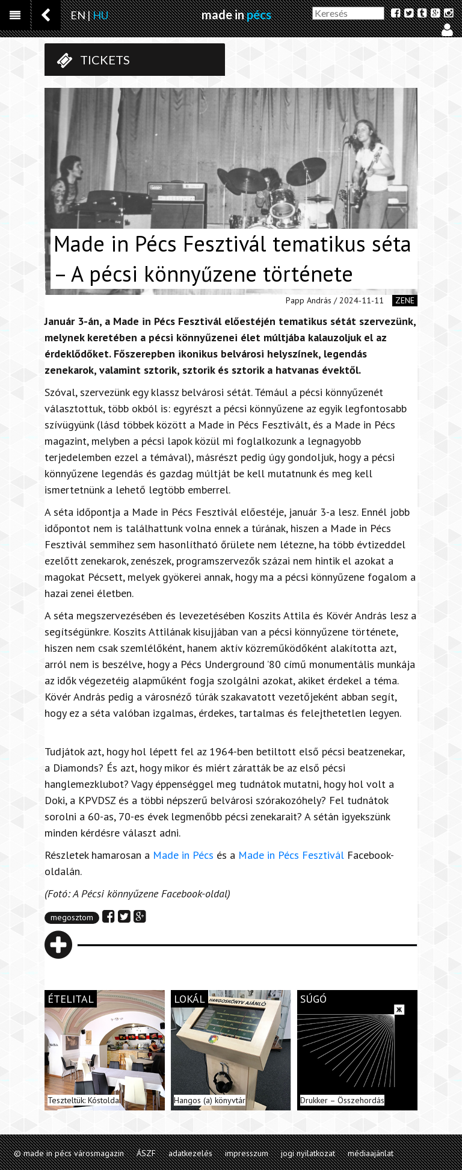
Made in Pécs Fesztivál (291, 855)
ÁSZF (146, 1153)
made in (236, 14)
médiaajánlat (370, 1153)
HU (100, 15)
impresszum (246, 1153)
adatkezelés (190, 1153)
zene (404, 300)
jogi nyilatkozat (308, 1153)
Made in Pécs (183, 855)
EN (77, 15)
